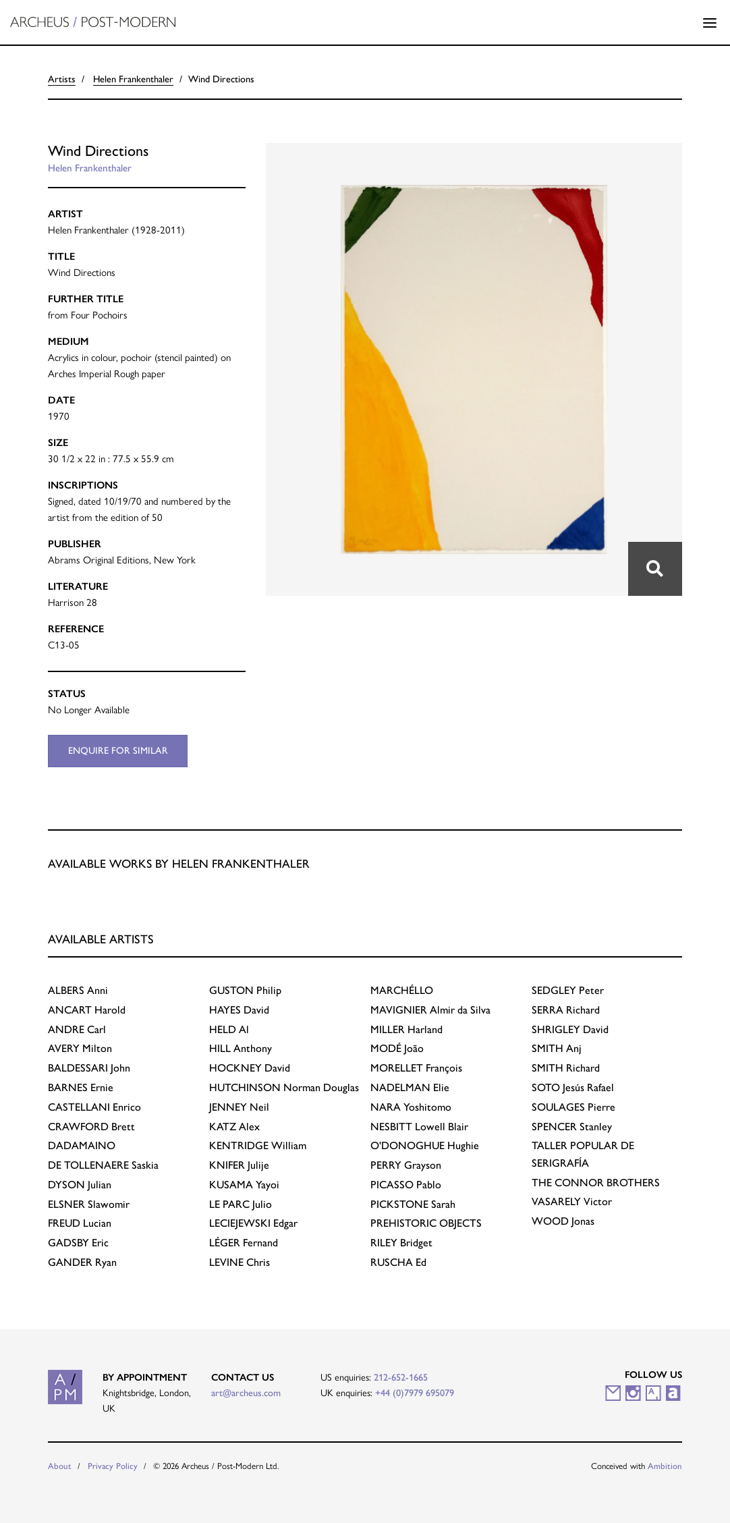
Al (229, 1029)
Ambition (665, 1466)
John (89, 1067)
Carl (77, 1029)
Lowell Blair (419, 1126)
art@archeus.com (246, 1393)
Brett (91, 1126)
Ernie (80, 1087)
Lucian (79, 1223)
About (60, 1466)
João (397, 1048)
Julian (79, 1184)
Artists (62, 79)
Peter (568, 990)
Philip (245, 990)
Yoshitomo (410, 1107)
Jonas (563, 1221)
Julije (239, 1165)
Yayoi (244, 1184)
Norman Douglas (284, 1087)
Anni (78, 990)
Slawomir (89, 1204)
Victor (572, 1201)
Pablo (405, 1184)
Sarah (412, 1204)
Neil (239, 1107)
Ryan (82, 1262)
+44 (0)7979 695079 (414, 1393)
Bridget (401, 1242)
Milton (80, 1048)
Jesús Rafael (573, 1087)
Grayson (405, 1165)
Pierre (573, 1107)
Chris (239, 1262)
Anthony (240, 1048)
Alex (234, 1126)
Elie (409, 1087)
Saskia (103, 1165)
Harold (86, 1009)
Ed (398, 1262)
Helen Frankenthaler (133, 79)
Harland (406, 1029)
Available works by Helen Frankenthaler (179, 863)
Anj (557, 1048)
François (416, 1067)
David (239, 1009)
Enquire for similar (118, 750)
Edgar (253, 1223)
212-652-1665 (401, 1377)
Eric (78, 1242)
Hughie (424, 1145)
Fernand (243, 1242)
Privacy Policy (113, 1466)
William (257, 1145)
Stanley (572, 1126)
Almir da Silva (430, 1009)
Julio (240, 1204)
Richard (566, 1009)
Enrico (94, 1107)
